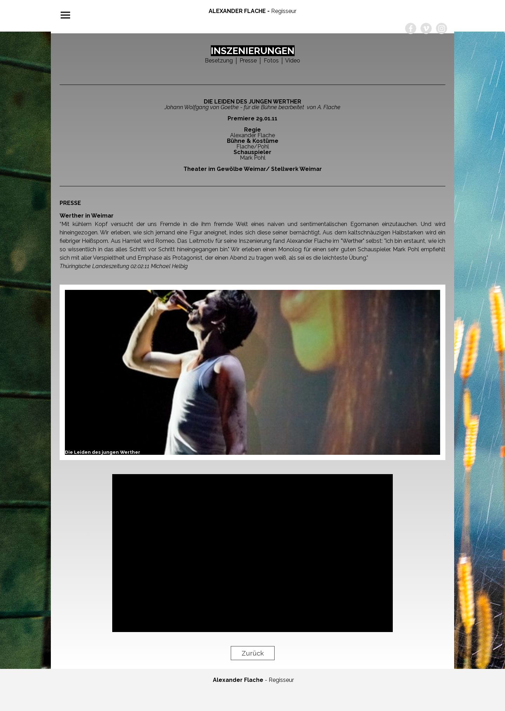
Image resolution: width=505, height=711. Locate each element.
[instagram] (441, 28)
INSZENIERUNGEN (253, 50)
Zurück (253, 653)
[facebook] (410, 28)
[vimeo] (426, 28)
